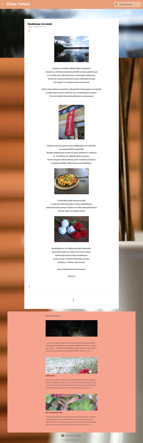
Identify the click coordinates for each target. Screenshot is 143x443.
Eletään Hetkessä (17, 4)
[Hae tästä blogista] (130, 4)
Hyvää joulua (50, 375)
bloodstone (78, 440)
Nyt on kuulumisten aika (54, 412)
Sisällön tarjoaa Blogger (71, 435)
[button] (29, 31)
